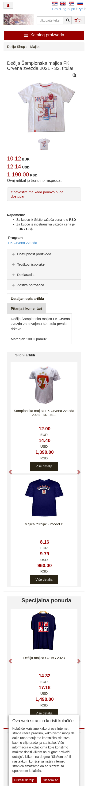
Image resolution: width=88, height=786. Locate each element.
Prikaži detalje (24, 780)
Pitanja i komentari (26, 308)
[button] (8, 469)
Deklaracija (22, 275)
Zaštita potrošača (27, 285)
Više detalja (43, 466)
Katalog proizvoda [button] (44, 34)
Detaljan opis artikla (27, 299)
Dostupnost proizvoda (31, 254)
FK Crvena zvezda (22, 243)
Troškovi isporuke (28, 264)
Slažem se (50, 780)
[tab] (44, 254)
